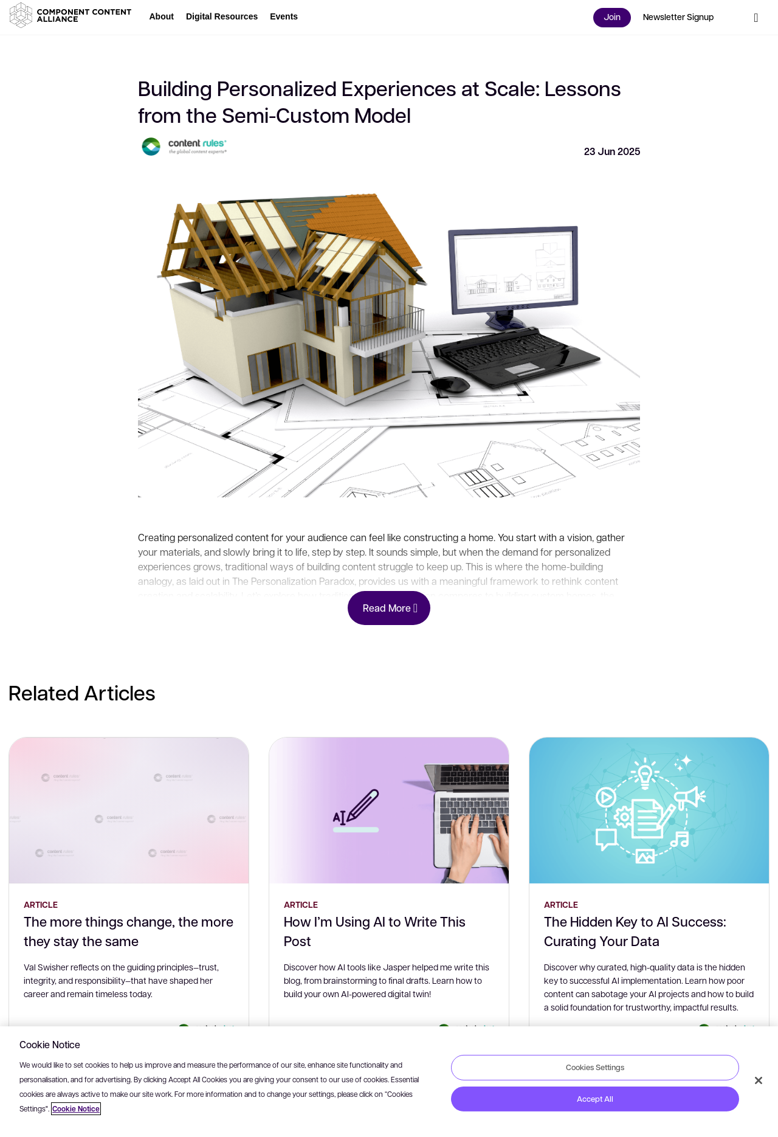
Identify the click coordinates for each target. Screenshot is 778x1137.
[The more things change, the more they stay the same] (129, 810)
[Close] (758, 1080)
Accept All (595, 1098)
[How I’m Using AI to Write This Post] (389, 810)
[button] (73, 15)
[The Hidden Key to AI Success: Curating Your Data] (649, 810)
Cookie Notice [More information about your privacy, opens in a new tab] (76, 1109)
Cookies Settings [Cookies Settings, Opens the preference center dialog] (595, 1067)
